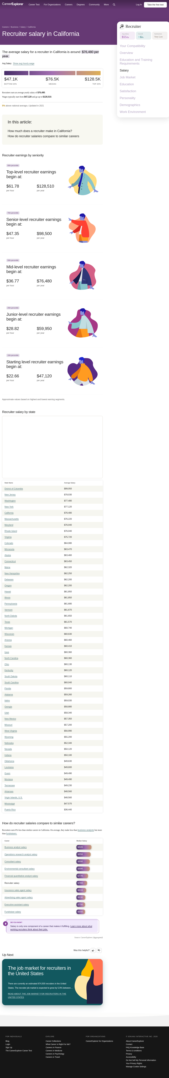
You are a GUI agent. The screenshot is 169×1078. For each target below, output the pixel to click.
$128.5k (93, 81)
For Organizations (52, 4)
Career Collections (53, 1041)
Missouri (8, 725)
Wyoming (9, 737)
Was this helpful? (82, 950)
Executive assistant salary (17, 904)
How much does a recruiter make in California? (40, 131)
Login (8, 1044)
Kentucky (9, 670)
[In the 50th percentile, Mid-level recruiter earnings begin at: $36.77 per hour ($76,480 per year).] (52, 276)
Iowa (7, 652)
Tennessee (10, 785)
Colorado (9, 543)
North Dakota (11, 616)
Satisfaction (128, 91)
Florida (8, 688)
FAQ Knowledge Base (135, 1047)
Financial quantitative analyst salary (21, 876)
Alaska (8, 555)
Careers (69, 4)
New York (9, 507)
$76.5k (52, 81)
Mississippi (10, 803)
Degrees (81, 4)
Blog (7, 1041)
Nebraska (9, 743)
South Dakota (11, 676)
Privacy (129, 1054)
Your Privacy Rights (134, 1063)
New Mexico (10, 719)
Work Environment (133, 112)
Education (127, 84)
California (9, 513)
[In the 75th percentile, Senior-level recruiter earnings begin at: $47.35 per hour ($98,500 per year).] (52, 228)
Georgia (8, 707)
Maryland (9, 525)
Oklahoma (9, 761)
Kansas (8, 646)
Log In (139, 4)
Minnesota (9, 549)
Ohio (7, 664)
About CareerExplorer (135, 1041)
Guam (7, 773)
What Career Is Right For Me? (58, 1044)
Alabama (9, 694)
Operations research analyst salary (21, 854)
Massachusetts (12, 519)
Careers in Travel (53, 1057)
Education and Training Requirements (136, 61)
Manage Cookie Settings (136, 1067)
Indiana (8, 755)
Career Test (34, 4)
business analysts (86, 830)
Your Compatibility (132, 46)
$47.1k (11, 81)
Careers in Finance (53, 1047)
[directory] (52, 130)
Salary (124, 70)
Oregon (8, 585)
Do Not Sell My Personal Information (141, 1060)
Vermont (8, 610)
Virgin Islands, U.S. (14, 797)
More (106, 4)
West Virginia (11, 731)
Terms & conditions (134, 1051)
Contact (129, 1044)
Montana (9, 779)
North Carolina (11, 658)
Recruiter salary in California (40, 33)
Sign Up (9, 1047)
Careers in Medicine (54, 1051)
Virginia (8, 537)
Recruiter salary (12, 883)
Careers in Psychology (55, 1054)
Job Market (127, 77)
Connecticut (10, 561)
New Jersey (10, 495)
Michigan (9, 628)
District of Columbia (14, 489)
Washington (10, 501)
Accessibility (131, 1057)
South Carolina (12, 682)
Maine (7, 567)
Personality (127, 98)
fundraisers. (11, 833)
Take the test (155, 4)
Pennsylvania (11, 604)
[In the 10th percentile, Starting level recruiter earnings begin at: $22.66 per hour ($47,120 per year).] (52, 371)
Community (94, 4)
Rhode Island (11, 531)
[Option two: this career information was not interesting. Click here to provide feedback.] (99, 950)
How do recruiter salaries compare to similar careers (43, 136)
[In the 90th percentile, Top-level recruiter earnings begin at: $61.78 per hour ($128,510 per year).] (52, 181)
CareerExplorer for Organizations (99, 1041)
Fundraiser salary (13, 912)
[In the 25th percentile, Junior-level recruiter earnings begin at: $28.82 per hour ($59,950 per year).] (52, 323)
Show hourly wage (23, 63)
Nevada (8, 749)
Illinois (7, 597)
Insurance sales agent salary (18, 890)
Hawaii (8, 591)
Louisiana (9, 767)
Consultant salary (13, 861)
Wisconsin (9, 634)
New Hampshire (12, 573)
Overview (126, 53)
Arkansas (9, 791)
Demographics (130, 105)
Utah (7, 713)
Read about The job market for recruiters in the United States (37, 995)
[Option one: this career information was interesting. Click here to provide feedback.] (93, 950)
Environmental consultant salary (20, 869)
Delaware (9, 579)
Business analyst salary (16, 847)
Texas (7, 622)
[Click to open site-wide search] (114, 4)
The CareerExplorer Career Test (19, 1051)
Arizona (8, 640)
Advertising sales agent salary (19, 897)
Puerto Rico (10, 809)
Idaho (7, 700)
